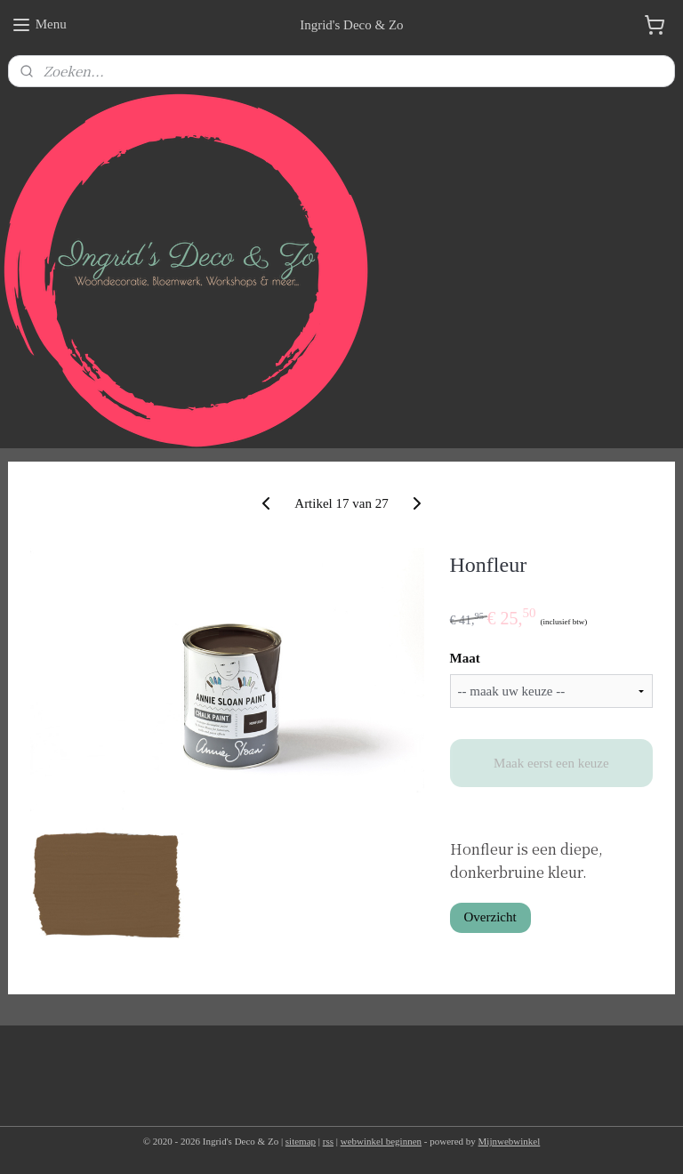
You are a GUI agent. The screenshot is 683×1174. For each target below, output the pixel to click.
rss (328, 1141)
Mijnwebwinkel (509, 1141)
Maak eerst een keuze (551, 763)
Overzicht (490, 917)
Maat (465, 658)
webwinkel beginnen (381, 1141)
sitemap (300, 1141)
